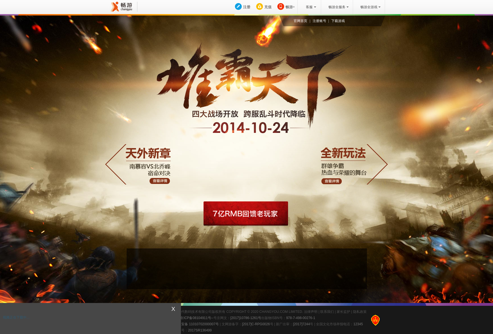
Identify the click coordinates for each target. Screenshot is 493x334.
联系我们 (327, 312)
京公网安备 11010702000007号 (191, 324)
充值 (268, 7)
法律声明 (310, 312)
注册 (246, 7)
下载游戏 (338, 21)
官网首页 (300, 21)
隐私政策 (360, 312)
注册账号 (319, 21)
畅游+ (290, 7)
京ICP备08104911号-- (196, 318)
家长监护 (343, 312)
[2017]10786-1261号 (245, 318)
